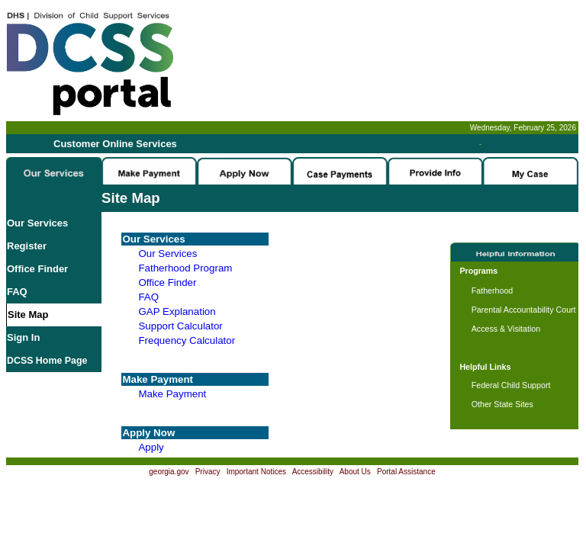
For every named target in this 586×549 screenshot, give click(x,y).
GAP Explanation (176, 311)
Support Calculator (180, 326)
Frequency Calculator (186, 340)
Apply (150, 447)
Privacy (208, 471)
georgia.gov (168, 471)
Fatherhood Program (185, 268)
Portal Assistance (406, 471)
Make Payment (172, 394)
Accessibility (312, 471)
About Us (355, 471)
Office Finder (37, 268)
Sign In (23, 337)
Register (27, 246)
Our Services (37, 223)
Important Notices (256, 471)
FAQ (17, 291)
